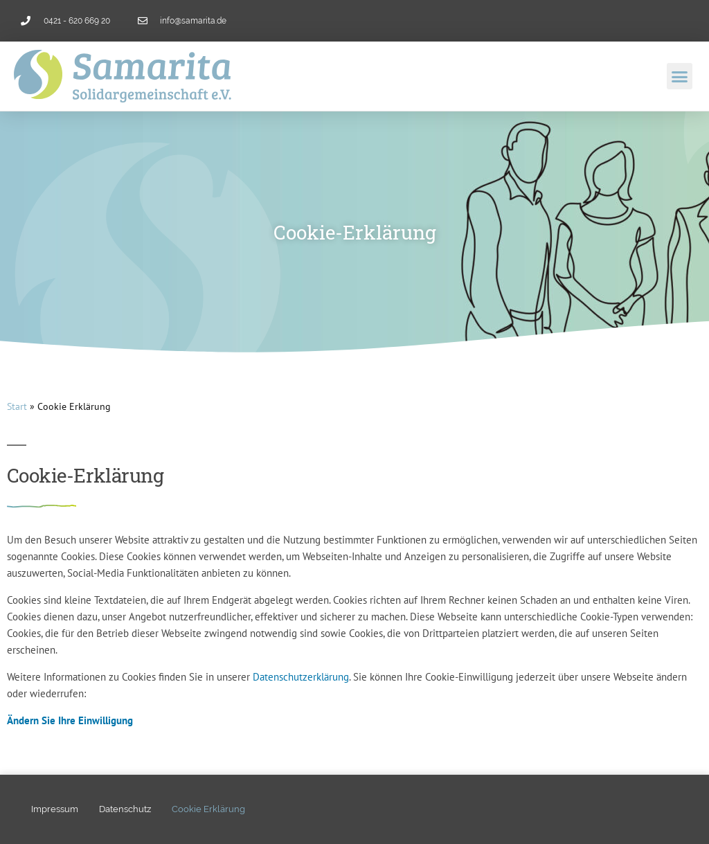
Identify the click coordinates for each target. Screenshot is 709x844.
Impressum (54, 809)
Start (17, 406)
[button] (680, 76)
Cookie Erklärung (208, 809)
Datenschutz (125, 809)
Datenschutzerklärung (301, 676)
